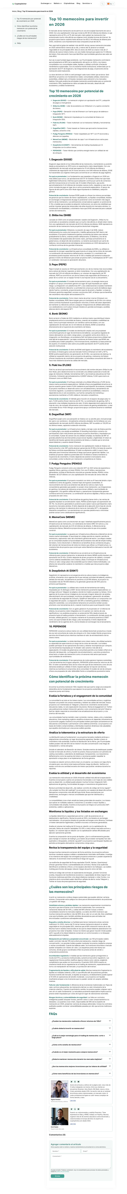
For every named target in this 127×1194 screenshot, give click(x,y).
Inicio (14, 11)
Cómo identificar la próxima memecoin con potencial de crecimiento (27, 28)
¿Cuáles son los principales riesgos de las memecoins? (27, 37)
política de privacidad (62, 1171)
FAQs (19, 43)
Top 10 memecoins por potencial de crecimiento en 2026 (29, 20)
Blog (19, 11)
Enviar (57, 1176)
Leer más (73, 1100)
